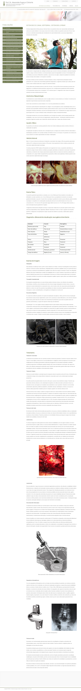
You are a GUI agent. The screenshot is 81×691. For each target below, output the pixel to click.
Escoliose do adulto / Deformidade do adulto (14, 32)
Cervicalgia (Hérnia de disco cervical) (14, 44)
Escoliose (8, 28)
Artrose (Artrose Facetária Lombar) (14, 41)
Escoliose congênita (10, 35)
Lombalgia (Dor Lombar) (11, 71)
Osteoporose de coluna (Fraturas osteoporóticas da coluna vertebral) (14, 75)
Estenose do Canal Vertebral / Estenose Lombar (12, 55)
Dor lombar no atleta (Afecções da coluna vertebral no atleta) (14, 48)
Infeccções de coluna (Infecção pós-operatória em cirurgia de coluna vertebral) (14, 67)
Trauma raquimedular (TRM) (12, 81)
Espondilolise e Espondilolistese (13, 51)
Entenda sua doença (44, 5)
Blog (76, 5)
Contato (74, 1)
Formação (55, 1)
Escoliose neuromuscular (11, 38)
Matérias (64, 5)
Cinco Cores (29, 688)
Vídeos (71, 5)
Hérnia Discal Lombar (11, 63)
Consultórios (65, 1)
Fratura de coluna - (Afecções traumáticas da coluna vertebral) (13, 59)
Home (48, 1)
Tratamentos (56, 5)
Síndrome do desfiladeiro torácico (13, 78)
